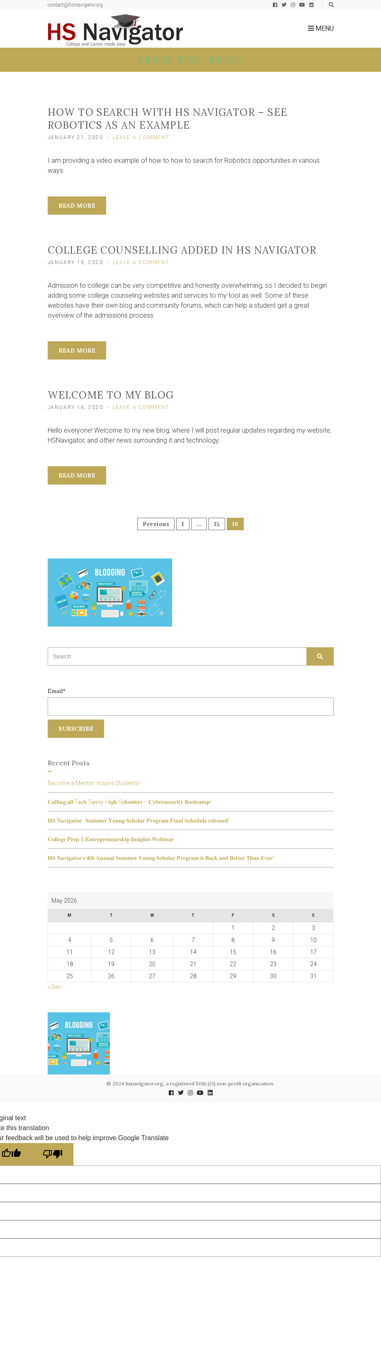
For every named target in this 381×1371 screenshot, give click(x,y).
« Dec (54, 987)
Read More (76, 205)
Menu (321, 28)
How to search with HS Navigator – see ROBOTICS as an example (167, 119)
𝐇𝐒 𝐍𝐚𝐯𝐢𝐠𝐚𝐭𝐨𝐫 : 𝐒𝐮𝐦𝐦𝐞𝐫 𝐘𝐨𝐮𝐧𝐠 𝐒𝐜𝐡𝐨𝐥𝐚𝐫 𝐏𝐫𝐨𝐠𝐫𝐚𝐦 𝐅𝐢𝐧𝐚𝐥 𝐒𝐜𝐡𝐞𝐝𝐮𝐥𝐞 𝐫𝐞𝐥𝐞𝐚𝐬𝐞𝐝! (138, 820)
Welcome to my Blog (111, 395)
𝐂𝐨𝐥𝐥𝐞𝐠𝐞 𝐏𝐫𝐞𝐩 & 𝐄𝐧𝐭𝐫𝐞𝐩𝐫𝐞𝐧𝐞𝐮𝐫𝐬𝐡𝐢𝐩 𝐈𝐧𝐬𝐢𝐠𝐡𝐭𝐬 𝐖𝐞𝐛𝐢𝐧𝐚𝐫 (111, 839)
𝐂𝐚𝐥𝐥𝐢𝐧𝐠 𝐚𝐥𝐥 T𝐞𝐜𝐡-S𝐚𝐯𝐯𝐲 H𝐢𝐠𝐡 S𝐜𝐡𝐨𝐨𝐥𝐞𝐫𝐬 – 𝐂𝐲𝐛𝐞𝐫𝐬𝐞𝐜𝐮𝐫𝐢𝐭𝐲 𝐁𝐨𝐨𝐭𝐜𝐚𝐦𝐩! (129, 801)
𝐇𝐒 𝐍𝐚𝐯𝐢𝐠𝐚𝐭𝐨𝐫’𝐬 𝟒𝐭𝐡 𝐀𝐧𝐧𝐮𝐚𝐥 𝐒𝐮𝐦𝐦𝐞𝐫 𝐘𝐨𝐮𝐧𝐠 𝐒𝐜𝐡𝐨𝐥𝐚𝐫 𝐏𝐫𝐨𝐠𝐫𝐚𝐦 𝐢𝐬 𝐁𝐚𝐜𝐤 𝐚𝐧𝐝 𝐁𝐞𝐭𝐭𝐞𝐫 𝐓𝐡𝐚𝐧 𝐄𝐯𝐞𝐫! (161, 857)
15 (217, 524)
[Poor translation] (52, 1154)
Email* (191, 701)
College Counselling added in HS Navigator (182, 250)
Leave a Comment (141, 137)
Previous (156, 524)
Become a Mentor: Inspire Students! (94, 783)
